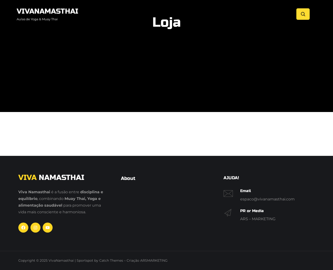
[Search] (303, 14)
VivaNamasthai (47, 11)
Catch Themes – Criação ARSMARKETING (133, 260)
